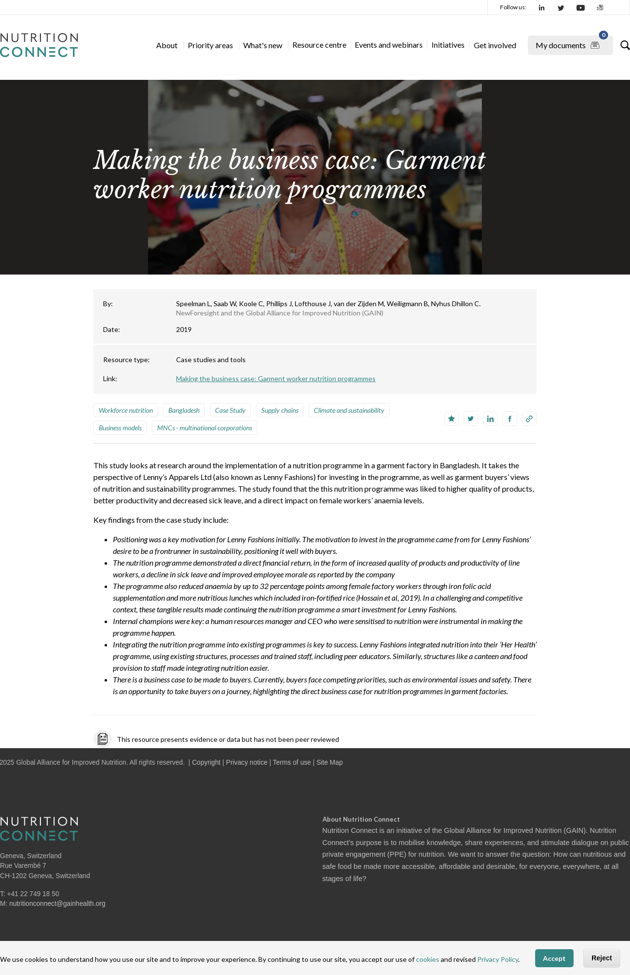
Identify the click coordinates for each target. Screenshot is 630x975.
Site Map (329, 762)
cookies (427, 959)
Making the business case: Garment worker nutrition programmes (276, 378)
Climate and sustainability (349, 410)
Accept (554, 958)
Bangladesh (183, 410)
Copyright (206, 762)
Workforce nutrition (126, 410)
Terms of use (292, 762)
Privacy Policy (497, 959)
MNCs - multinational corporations (204, 427)
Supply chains (279, 410)
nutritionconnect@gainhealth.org (57, 903)
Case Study (230, 410)
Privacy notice (247, 762)
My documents (572, 43)
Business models (120, 427)
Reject (602, 958)
